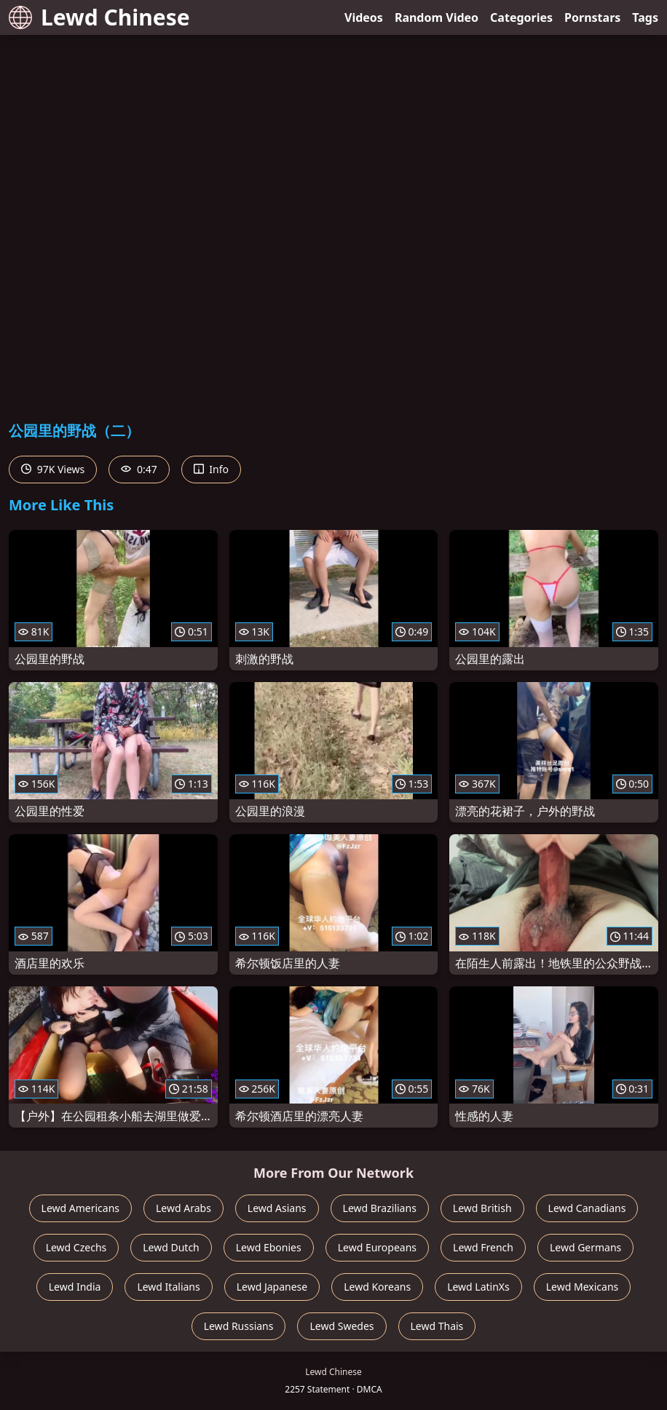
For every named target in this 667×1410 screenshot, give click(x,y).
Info (211, 469)
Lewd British (482, 1208)
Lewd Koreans (377, 1287)
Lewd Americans (80, 1208)
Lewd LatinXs (478, 1287)
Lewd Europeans (377, 1247)
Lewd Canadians (587, 1208)
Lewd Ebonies (268, 1247)
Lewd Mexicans (582, 1287)
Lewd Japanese (272, 1287)
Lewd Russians (239, 1326)
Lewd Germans (585, 1247)
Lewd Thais (437, 1326)
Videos (363, 17)
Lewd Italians (168, 1287)
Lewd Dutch (171, 1247)
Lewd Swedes (341, 1326)
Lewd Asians (277, 1208)
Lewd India (75, 1287)
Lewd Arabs (183, 1208)
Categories (521, 17)
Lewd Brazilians (380, 1208)
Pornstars (592, 17)
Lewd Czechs (76, 1247)
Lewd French (483, 1247)
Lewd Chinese (99, 17)
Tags (645, 17)
